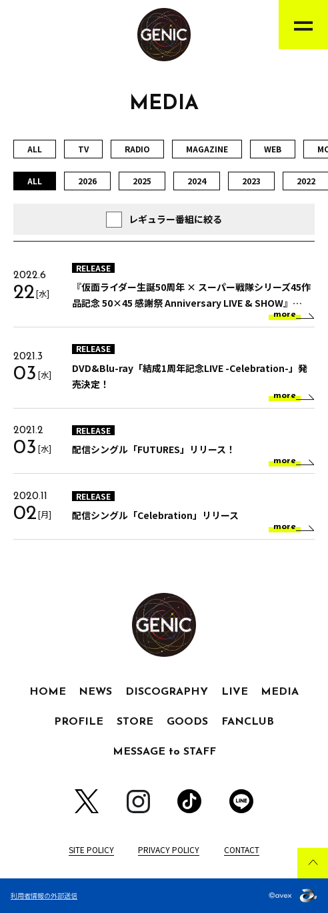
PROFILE (78, 722)
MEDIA (280, 692)
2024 (196, 180)
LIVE (234, 692)
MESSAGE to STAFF (164, 752)
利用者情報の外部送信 (44, 895)
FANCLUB (247, 722)
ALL (34, 148)
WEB (272, 148)
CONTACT (241, 849)
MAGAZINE (207, 148)
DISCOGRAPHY (166, 692)
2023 (251, 180)
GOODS (187, 722)
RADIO (137, 148)
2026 (87, 180)
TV (83, 148)
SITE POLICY (91, 849)
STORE (135, 722)
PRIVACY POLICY (168, 849)
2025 (142, 180)
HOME (47, 692)
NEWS (95, 692)
